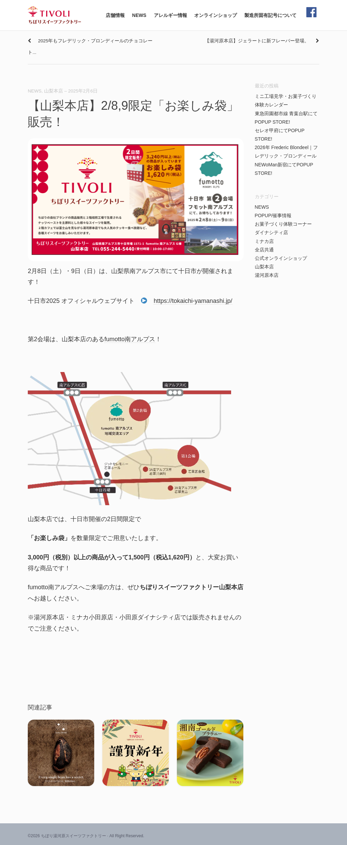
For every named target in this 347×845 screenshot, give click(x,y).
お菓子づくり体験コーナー (283, 224)
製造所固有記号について (270, 15)
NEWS (139, 15)
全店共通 (264, 249)
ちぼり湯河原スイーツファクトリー (73, 835)
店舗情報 (115, 15)
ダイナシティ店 (271, 232)
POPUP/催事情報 (273, 215)
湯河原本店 (267, 275)
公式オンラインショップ (281, 258)
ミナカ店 (264, 241)
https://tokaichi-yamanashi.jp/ (193, 300)
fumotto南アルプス (129, 339)
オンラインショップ (215, 15)
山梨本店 (53, 91)
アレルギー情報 (170, 15)
